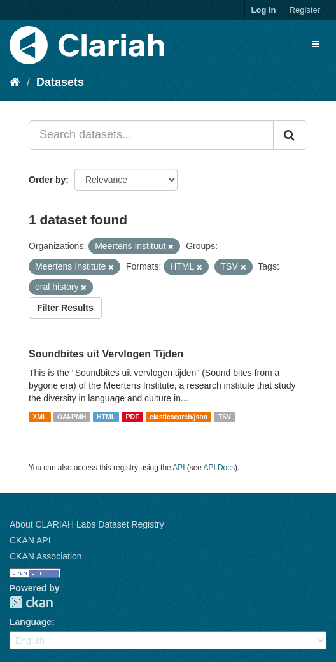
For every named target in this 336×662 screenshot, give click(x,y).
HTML (106, 417)
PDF (132, 417)
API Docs (219, 467)
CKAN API (30, 540)
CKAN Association (46, 556)
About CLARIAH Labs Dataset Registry (87, 524)
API (178, 467)
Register (305, 10)
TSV (224, 417)
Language (31, 622)
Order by (47, 180)
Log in (263, 10)
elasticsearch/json (178, 417)
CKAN (31, 602)
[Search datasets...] (151, 135)
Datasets (60, 82)
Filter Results (65, 308)
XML (39, 417)
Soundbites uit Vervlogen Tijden (106, 354)
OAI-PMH (72, 417)
